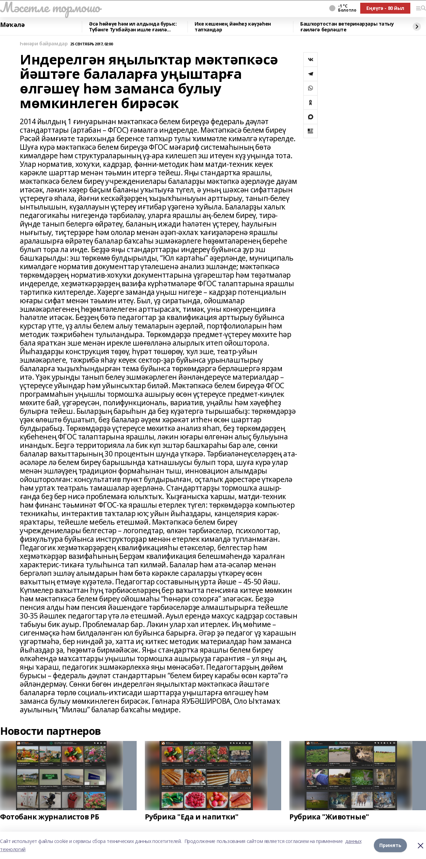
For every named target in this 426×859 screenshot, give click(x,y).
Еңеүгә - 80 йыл (385, 8)
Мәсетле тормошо (50, 7)
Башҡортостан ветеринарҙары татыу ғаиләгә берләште (347, 26)
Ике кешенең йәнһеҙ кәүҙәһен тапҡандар (233, 26)
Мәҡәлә (12, 25)
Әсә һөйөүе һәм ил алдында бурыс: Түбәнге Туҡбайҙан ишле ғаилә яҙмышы (133, 26)
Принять (390, 845)
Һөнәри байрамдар (43, 44)
